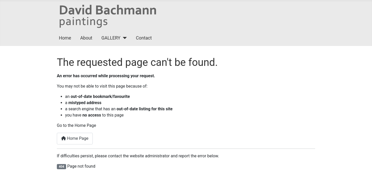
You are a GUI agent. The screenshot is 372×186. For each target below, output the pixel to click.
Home (65, 38)
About (86, 38)
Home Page (74, 138)
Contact (144, 38)
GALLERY (111, 38)
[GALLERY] (123, 38)
